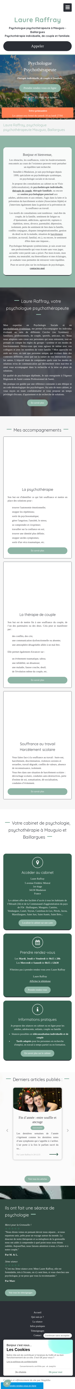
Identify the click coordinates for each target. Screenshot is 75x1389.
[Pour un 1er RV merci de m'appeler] (40, 88)
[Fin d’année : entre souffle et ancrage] (37, 1100)
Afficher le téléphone (39, 981)
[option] (37, 1124)
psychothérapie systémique (16, 328)
